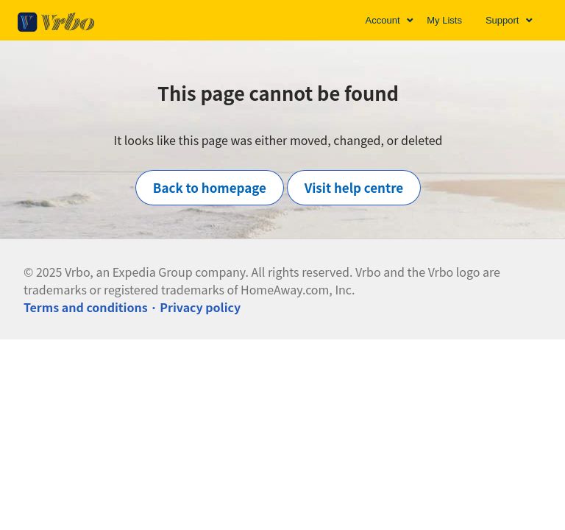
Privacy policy (200, 307)
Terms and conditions (86, 307)
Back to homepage (209, 187)
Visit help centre (354, 187)
